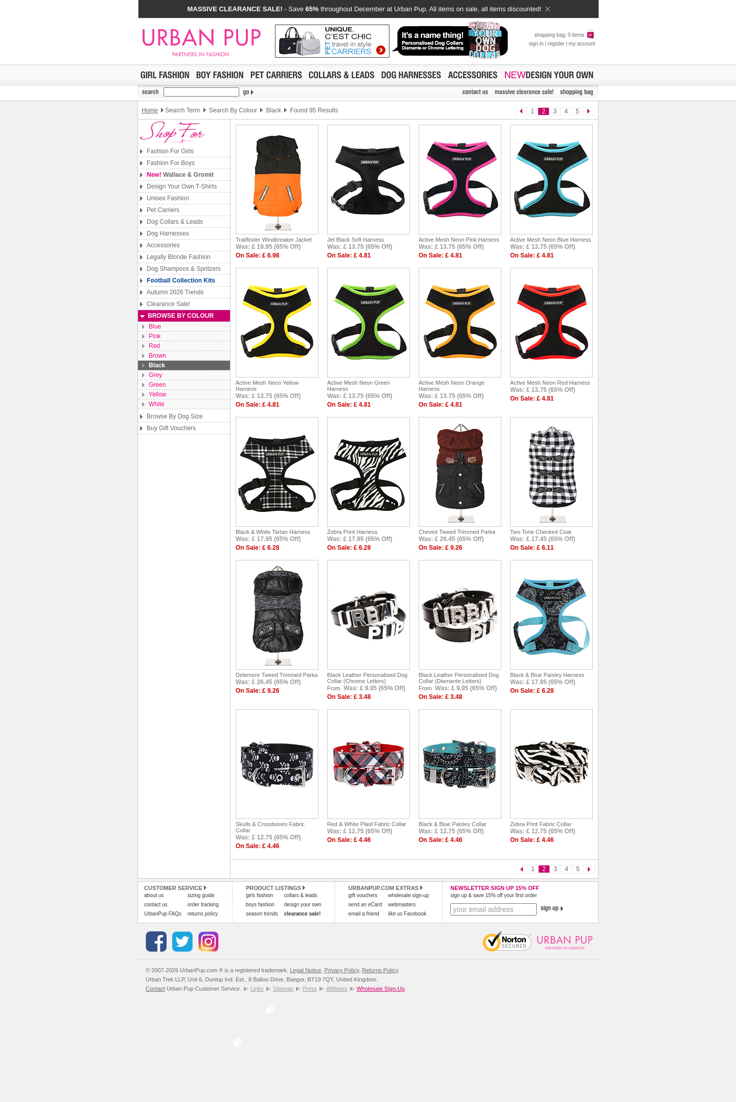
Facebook (407, 914)
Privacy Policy (341, 970)
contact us (156, 904)
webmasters (402, 904)
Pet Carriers (163, 210)
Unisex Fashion (168, 198)
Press (310, 989)
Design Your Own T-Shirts (182, 186)
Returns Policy (380, 970)
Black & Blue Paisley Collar (453, 824)
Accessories (163, 245)
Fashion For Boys (171, 163)
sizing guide (201, 895)
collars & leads (300, 895)
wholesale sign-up (408, 895)
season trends (262, 914)
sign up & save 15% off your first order (493, 895)
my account (582, 43)
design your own (302, 904)
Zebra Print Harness (352, 532)
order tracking (203, 904)
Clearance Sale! (168, 304)
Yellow (157, 394)
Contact (155, 989)
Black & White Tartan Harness (273, 532)
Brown (157, 355)
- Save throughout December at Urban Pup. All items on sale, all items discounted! (368, 9)
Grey (155, 375)
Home (150, 110)
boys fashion (260, 904)
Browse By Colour (181, 315)
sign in (535, 43)
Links (257, 989)
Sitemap (283, 989)
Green (157, 384)
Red (154, 345)
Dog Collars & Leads (175, 221)
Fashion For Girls (170, 151)
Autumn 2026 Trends (175, 292)
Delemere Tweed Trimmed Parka (277, 675)
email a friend (364, 914)
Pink (154, 336)
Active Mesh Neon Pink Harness (459, 240)
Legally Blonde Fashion (179, 257)
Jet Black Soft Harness (355, 240)
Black (157, 365)
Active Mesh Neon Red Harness (550, 383)
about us (154, 895)
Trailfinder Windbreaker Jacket (274, 240)
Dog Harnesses (168, 233)
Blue (155, 326)
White (157, 404)
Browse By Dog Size (174, 416)
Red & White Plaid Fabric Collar (366, 824)
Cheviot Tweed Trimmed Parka (457, 532)
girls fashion (259, 895)
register (555, 43)
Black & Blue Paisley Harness (547, 675)
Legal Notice (305, 970)
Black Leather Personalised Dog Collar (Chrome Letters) (367, 678)
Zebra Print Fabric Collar (540, 824)
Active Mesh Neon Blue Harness (550, 240)
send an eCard (365, 904)
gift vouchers (363, 895)
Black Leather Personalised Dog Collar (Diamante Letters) (459, 678)
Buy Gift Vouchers (171, 428)
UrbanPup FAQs (162, 914)
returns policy (203, 914)
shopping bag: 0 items (564, 35)
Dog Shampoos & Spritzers (184, 268)
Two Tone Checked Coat (540, 532)
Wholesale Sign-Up (381, 989)
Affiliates (336, 989)
